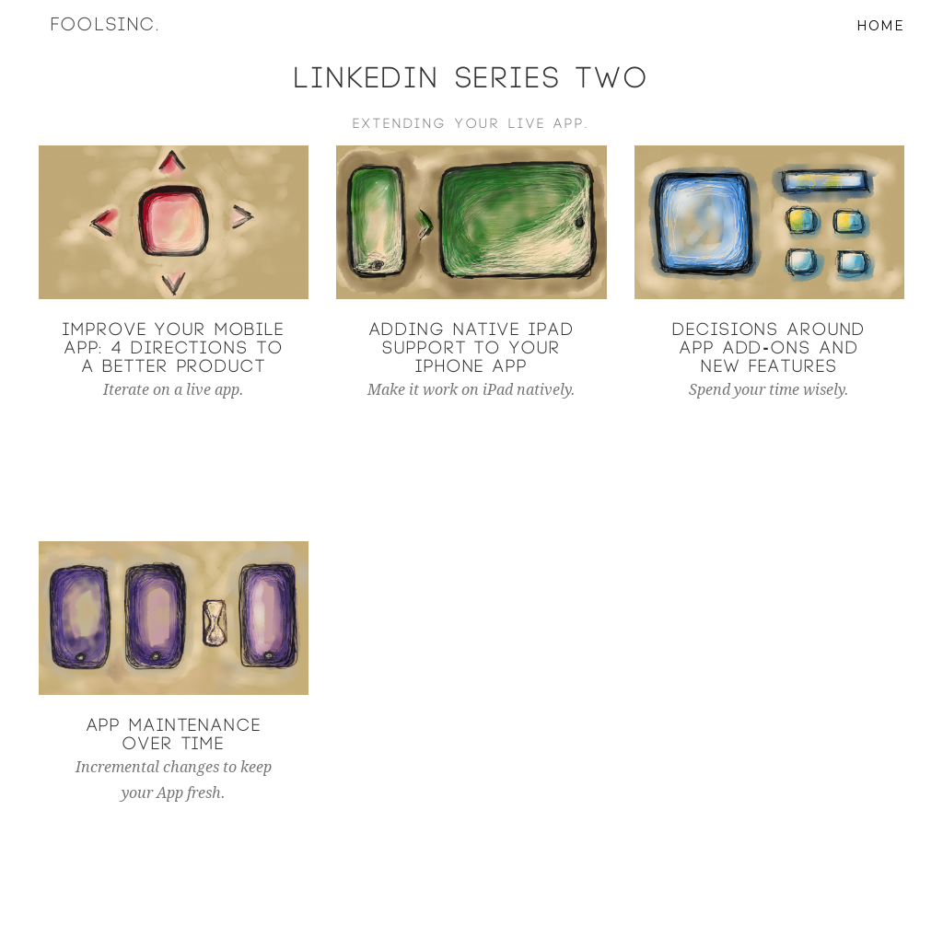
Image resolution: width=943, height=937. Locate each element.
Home (880, 46)
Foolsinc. (118, 46)
